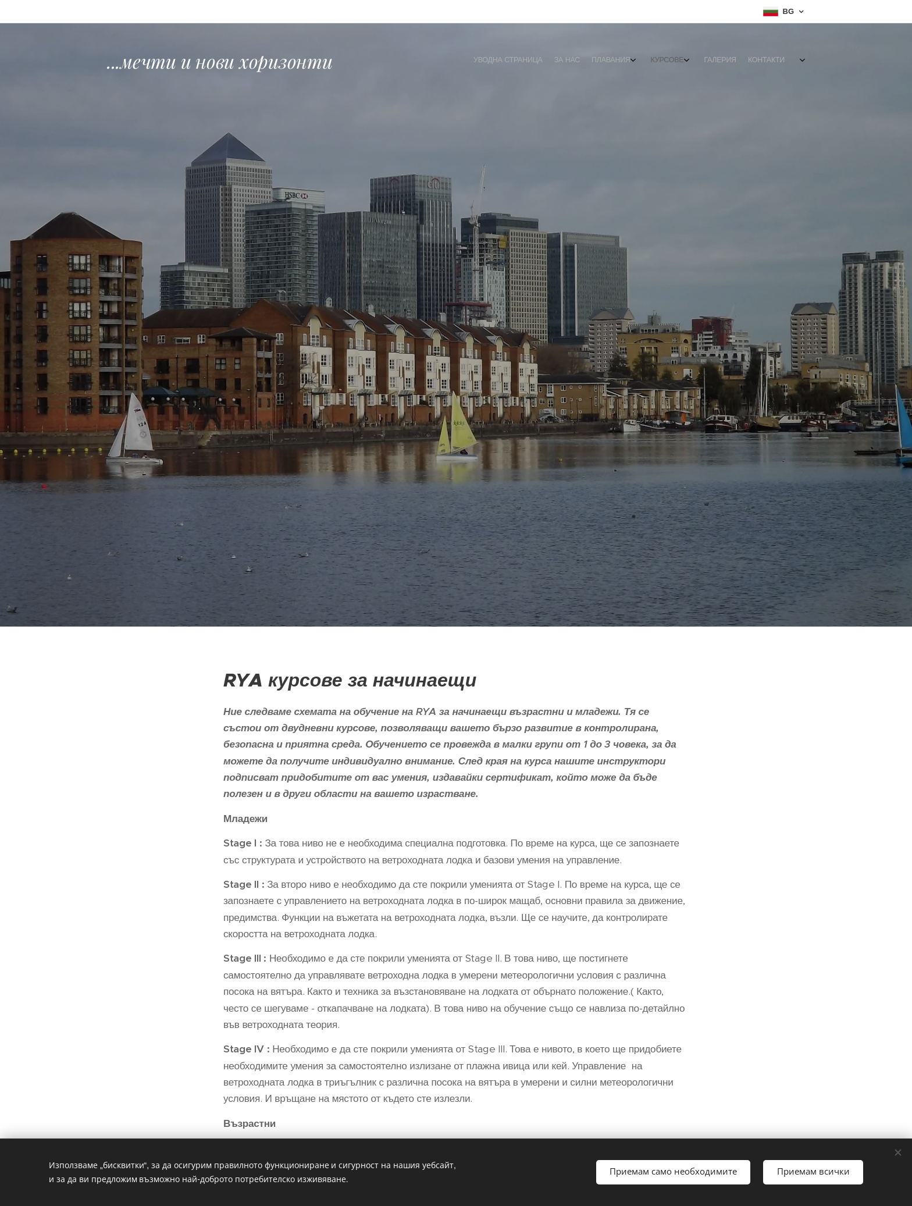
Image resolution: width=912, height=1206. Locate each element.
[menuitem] (719, 61)
